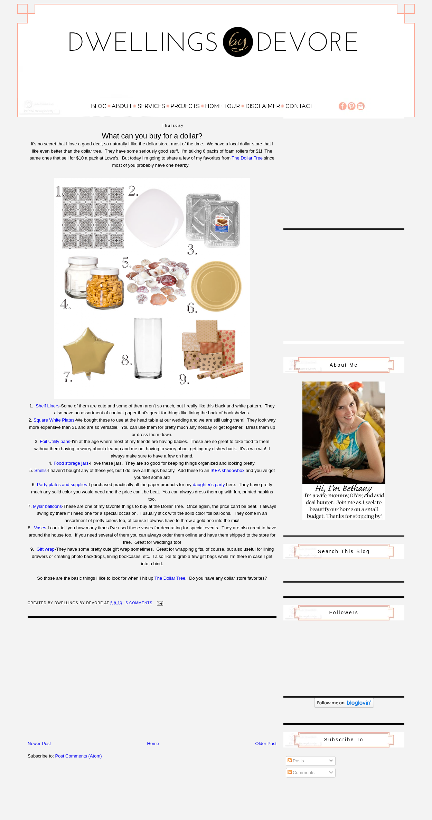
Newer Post (39, 743)
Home (153, 743)
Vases (40, 527)
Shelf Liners (47, 405)
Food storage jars (71, 463)
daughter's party (209, 484)
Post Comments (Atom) (78, 756)
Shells (40, 470)
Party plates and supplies (62, 484)
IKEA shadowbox (227, 470)
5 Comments (139, 603)
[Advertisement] (216, 81)
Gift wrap (46, 549)
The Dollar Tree (247, 158)
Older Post (265, 743)
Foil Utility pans (55, 441)
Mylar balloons (47, 506)
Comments (301, 772)
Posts (296, 760)
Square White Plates (54, 420)
